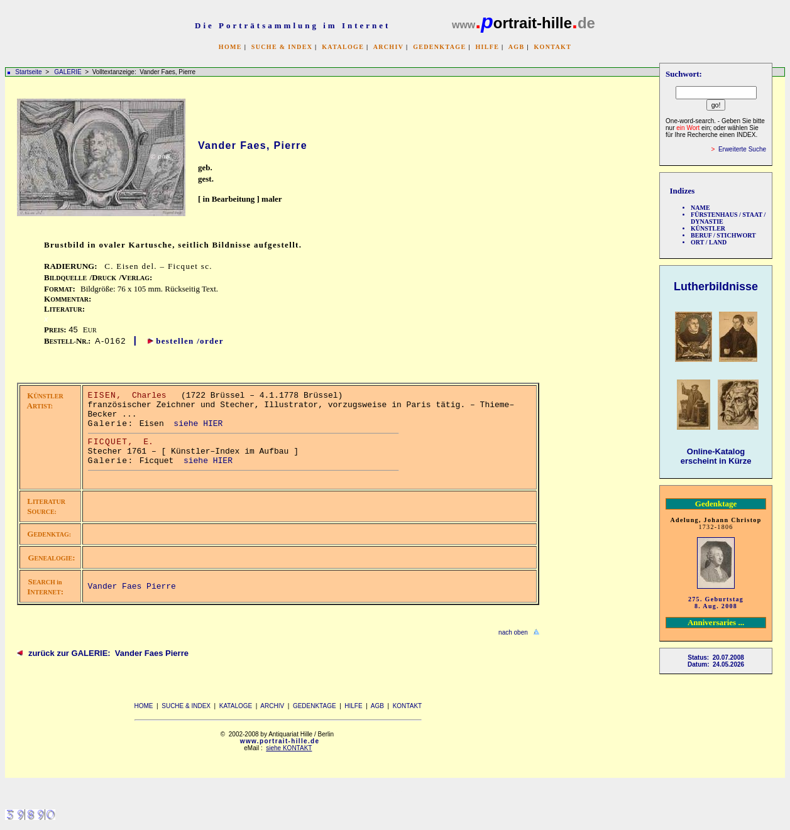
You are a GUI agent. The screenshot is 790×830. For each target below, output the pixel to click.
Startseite (28, 71)
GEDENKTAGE (439, 46)
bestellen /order (190, 341)
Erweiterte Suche (742, 149)
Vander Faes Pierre (132, 586)
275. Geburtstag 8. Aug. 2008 (715, 602)
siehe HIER (197, 424)
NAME (700, 207)
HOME (230, 46)
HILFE (487, 46)
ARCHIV (388, 46)
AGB (516, 46)
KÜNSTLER (708, 228)
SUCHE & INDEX (281, 46)
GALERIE (68, 71)
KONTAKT (552, 46)
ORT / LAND (709, 242)
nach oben (513, 632)
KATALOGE (343, 46)
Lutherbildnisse (716, 286)
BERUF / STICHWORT (723, 235)
